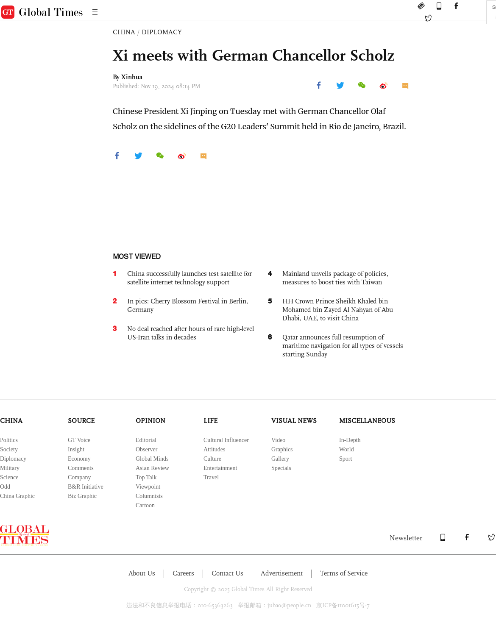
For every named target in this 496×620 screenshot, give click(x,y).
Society (9, 449)
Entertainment (220, 468)
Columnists (149, 496)
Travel (211, 477)
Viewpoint (148, 487)
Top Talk (146, 477)
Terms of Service (344, 573)
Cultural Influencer (226, 440)
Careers (183, 573)
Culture (212, 459)
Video (278, 440)
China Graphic (17, 496)
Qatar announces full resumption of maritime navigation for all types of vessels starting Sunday (342, 345)
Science (9, 477)
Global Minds (152, 459)
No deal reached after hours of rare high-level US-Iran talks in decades (190, 333)
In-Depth (350, 440)
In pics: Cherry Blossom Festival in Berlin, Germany (187, 305)
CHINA (124, 32)
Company (79, 477)
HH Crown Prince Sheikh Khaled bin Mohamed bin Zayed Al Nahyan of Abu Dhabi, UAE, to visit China (337, 309)
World (346, 449)
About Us (141, 573)
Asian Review (152, 468)
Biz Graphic (82, 496)
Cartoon (145, 505)
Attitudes (214, 449)
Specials (281, 468)
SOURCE (81, 421)
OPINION (150, 421)
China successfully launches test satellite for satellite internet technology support (189, 278)
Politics (9, 440)
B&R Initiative (85, 487)
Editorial (146, 440)
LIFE (210, 421)
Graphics (282, 449)
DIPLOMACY (162, 32)
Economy (79, 459)
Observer (146, 449)
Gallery (280, 459)
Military (10, 468)
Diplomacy (13, 459)
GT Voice (79, 440)
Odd (5, 487)
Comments (81, 468)
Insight (76, 449)
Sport (345, 459)
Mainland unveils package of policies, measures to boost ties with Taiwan (335, 278)
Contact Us (227, 573)
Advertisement (282, 573)
